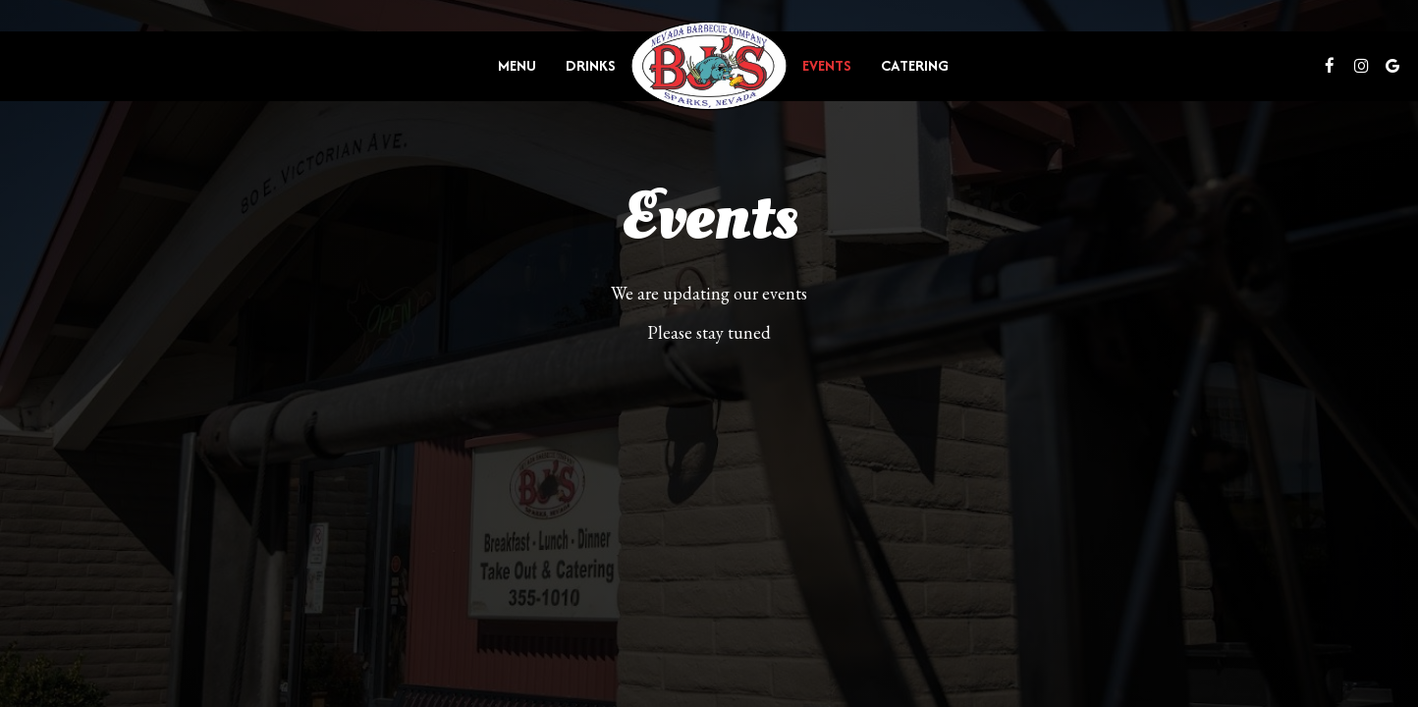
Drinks (591, 66)
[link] (709, 66)
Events (826, 66)
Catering (915, 66)
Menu (517, 66)
